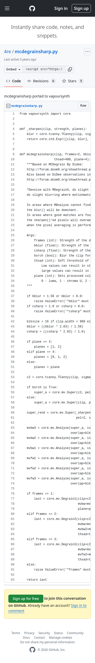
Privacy (29, 633)
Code (13, 81)
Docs (26, 637)
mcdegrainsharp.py (36, 51)
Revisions (41, 81)
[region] (47, 347)
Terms (15, 633)
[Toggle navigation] (7, 8)
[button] (70, 69)
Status (58, 633)
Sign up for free (26, 598)
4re (7, 51)
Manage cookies (60, 637)
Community (75, 633)
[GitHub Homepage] (32, 650)
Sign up (81, 8)
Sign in (61, 8)
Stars (73, 81)
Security (44, 633)
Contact (39, 637)
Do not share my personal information (47, 642)
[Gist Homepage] (32, 8)
